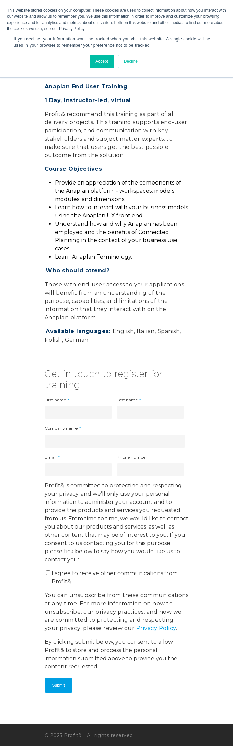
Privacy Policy (156, 628)
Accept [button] (101, 61)
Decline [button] (131, 61)
